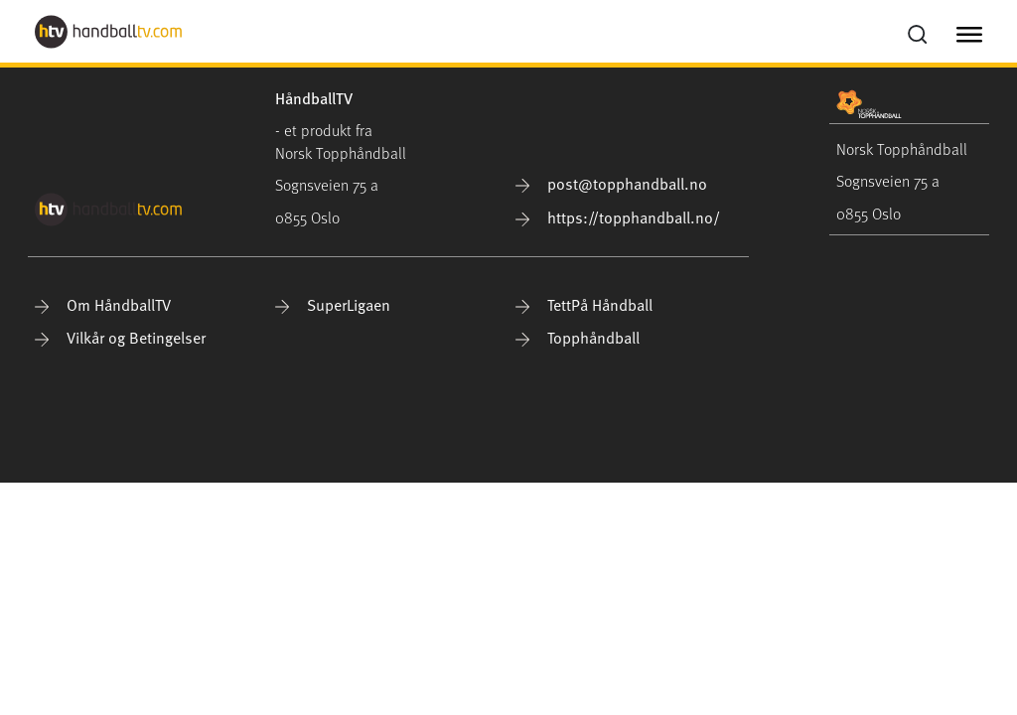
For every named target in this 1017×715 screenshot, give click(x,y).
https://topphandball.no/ (617, 216)
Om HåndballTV (103, 304)
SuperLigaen (332, 304)
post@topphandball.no (611, 183)
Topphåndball (577, 337)
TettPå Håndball (584, 304)
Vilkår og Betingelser (120, 337)
